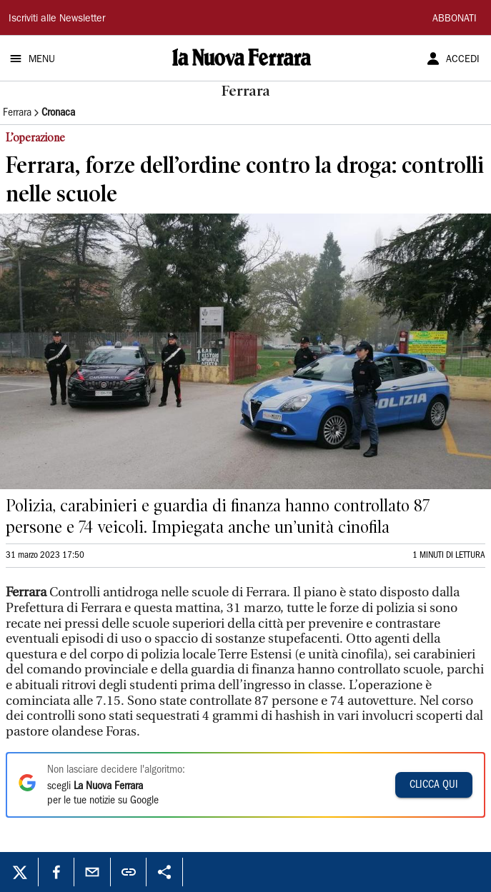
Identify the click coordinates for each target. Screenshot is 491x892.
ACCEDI (463, 60)
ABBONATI (454, 19)
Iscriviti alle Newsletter (57, 19)
